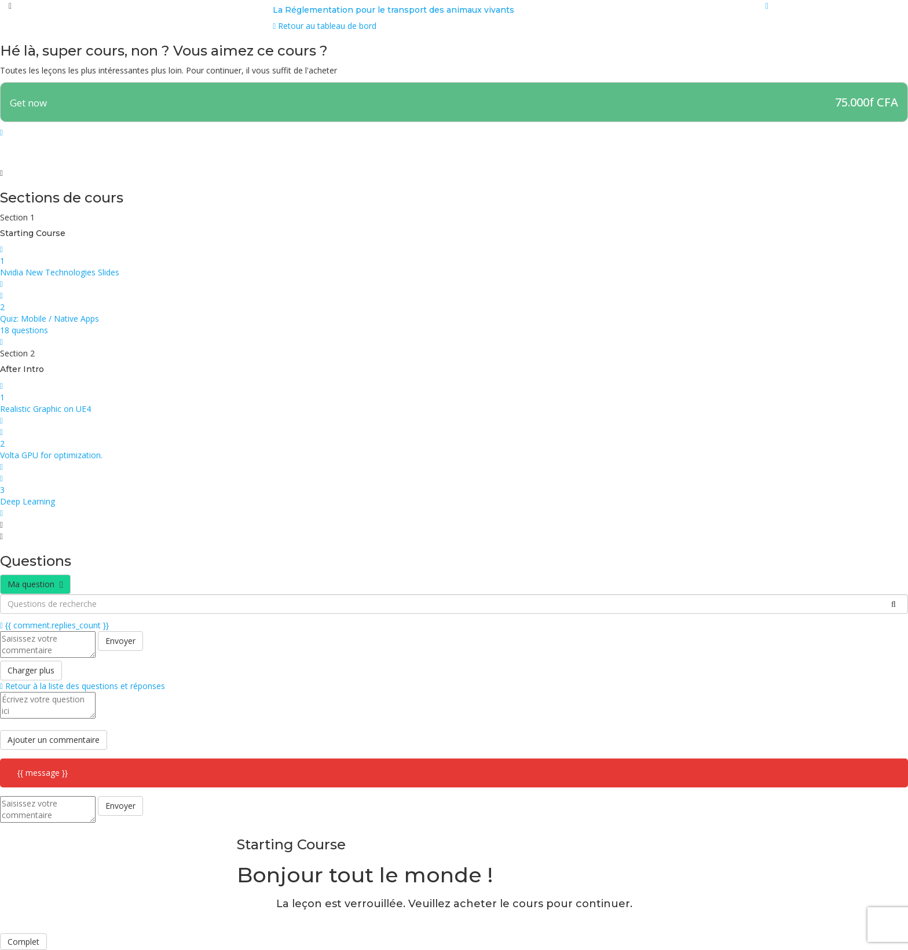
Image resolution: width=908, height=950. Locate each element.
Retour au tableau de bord (324, 25)
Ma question (35, 584)
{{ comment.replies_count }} (54, 625)
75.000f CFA (866, 102)
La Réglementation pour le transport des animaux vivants (393, 10)
